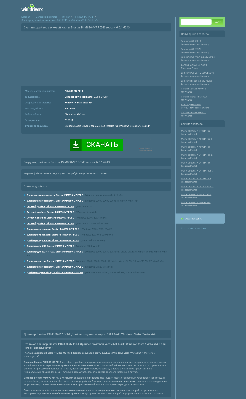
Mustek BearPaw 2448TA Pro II (197, 154)
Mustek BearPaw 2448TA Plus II (197, 170)
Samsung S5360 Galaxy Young (196, 80)
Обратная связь (193, 218)
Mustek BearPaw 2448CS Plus (196, 194)
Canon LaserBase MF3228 (194, 96)
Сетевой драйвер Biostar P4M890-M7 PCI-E (50, 206)
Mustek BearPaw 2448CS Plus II (197, 186)
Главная (25, 16)
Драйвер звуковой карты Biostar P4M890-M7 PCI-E (55, 195)
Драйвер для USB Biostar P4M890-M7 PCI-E (50, 245)
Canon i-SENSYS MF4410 (193, 112)
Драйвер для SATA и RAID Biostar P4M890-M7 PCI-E (55, 251)
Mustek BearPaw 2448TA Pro (196, 162)
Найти (217, 22)
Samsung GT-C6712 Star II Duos (197, 72)
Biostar (66, 16)
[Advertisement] (96, 57)
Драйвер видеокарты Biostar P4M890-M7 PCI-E (53, 228)
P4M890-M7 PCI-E (84, 16)
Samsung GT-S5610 (191, 40)
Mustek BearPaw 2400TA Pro (196, 202)
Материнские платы (46, 16)
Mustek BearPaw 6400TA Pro (196, 130)
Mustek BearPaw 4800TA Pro (196, 146)
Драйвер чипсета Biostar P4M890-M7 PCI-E (50, 261)
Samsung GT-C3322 (191, 48)
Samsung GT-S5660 (191, 104)
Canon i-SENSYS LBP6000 (194, 64)
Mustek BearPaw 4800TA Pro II (197, 138)
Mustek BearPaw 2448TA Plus (196, 178)
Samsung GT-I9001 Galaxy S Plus (198, 56)
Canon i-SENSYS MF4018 (193, 88)
